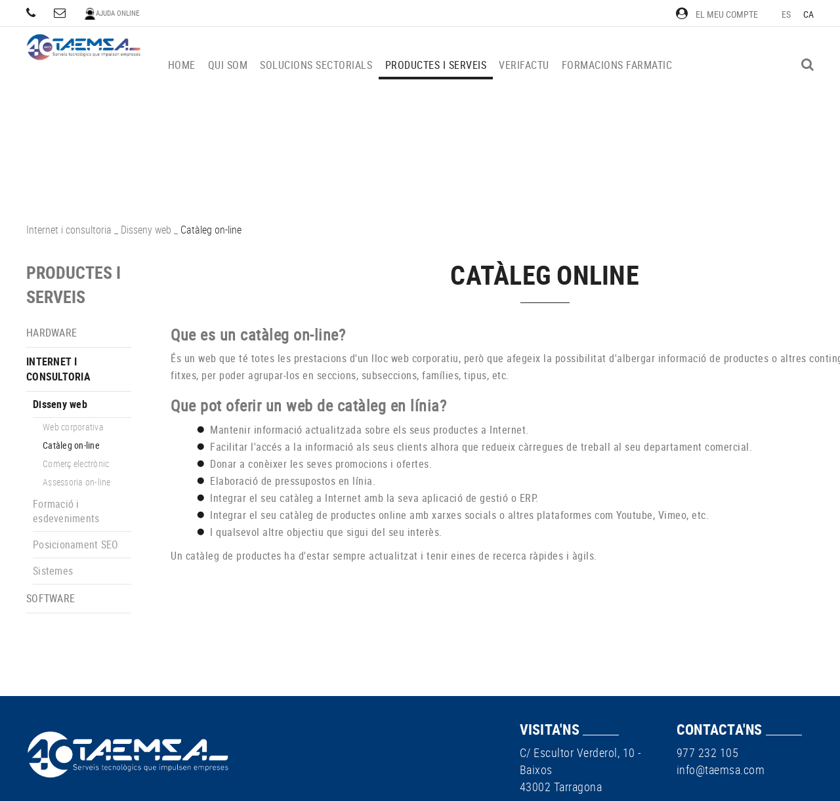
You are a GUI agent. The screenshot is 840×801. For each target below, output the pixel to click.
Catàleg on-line (71, 445)
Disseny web (146, 229)
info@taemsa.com (721, 769)
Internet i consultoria (69, 229)
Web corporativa (73, 427)
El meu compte (717, 14)
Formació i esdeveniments (66, 511)
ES (786, 14)
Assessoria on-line (77, 482)
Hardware (51, 332)
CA (808, 14)
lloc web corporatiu (415, 358)
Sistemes (53, 571)
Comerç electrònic (76, 463)
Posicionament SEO (75, 544)
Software (50, 598)
